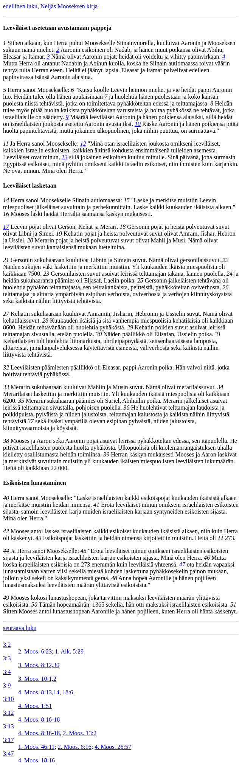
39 (106, 454)
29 (130, 327)
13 (65, 157)
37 (31, 421)
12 (83, 143)
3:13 (8, 726)
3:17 (8, 740)
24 (229, 273)
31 (218, 334)
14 (6, 200)
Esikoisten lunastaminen (34, 483)
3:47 (8, 753)
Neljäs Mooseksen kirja (69, 6)
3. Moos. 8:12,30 (38, 665)
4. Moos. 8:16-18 (39, 719)
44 (6, 551)
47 (182, 564)
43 (39, 538)
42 (6, 531)
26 (225, 287)
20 (30, 240)
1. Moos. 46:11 (36, 747)
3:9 (7, 685)
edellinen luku (20, 6)
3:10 (8, 699)
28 (45, 320)
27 (6, 313)
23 (46, 273)
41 (96, 504)
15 (127, 200)
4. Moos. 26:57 (113, 747)
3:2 (7, 644)
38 (6, 441)
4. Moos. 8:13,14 (38, 692)
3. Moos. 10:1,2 (37, 678)
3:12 (8, 712)
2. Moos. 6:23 (35, 651)
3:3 (7, 658)
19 (59, 233)
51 (233, 604)
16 (6, 214)
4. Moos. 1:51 (35, 706)
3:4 (7, 672)
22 (225, 260)
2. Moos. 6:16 (75, 747)
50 (34, 604)
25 (140, 280)
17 (6, 227)
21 (6, 260)
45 (84, 551)
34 (220, 387)
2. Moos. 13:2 (79, 733)
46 (207, 557)
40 (6, 498)
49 (6, 598)
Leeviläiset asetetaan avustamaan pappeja (57, 28)
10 (138, 124)
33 (6, 387)
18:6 (67, 692)
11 (6, 143)
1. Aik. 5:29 (69, 651)
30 (99, 334)
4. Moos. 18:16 (36, 760)
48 (114, 578)
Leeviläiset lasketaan (30, 185)
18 (122, 227)
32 (6, 367)
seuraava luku (19, 628)
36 (127, 407)
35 (21, 400)
